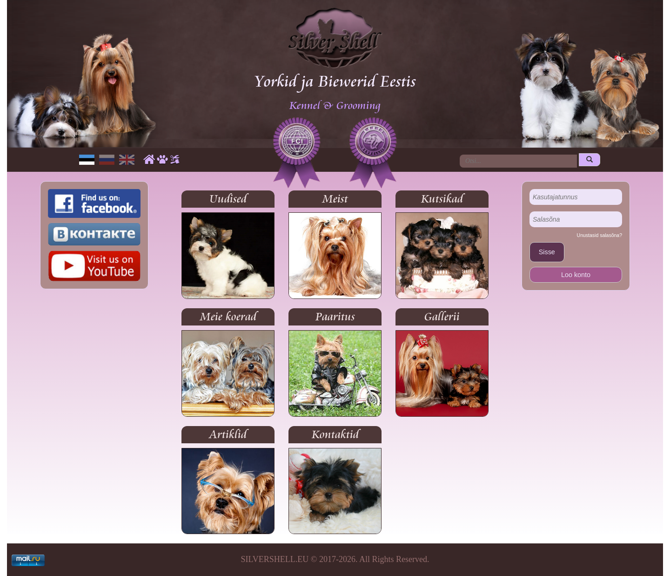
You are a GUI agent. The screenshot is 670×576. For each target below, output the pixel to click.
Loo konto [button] (575, 274)
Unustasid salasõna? (599, 235)
